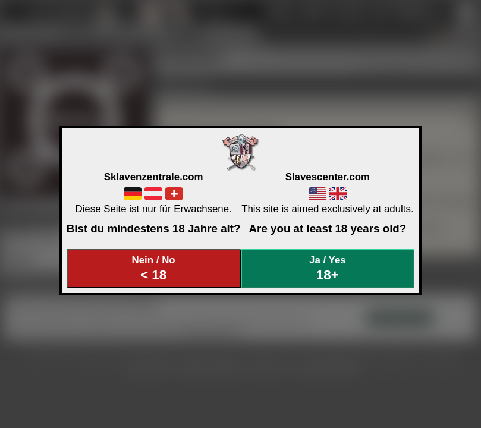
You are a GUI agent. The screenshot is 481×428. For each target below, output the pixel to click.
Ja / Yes (327, 268)
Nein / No (153, 268)
